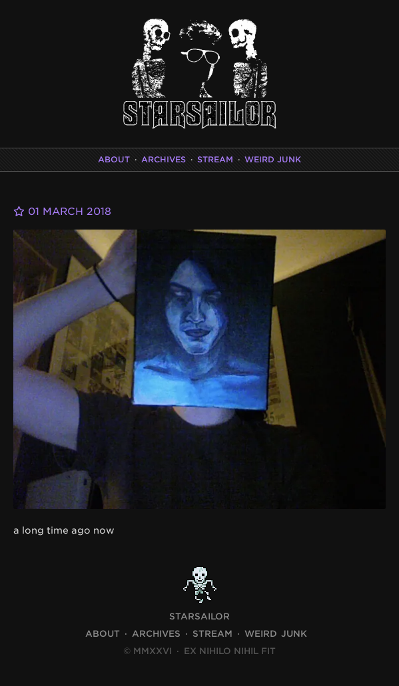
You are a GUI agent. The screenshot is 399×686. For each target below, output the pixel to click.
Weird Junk (272, 159)
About (114, 159)
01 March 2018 (62, 212)
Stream (215, 159)
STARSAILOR (199, 616)
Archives (163, 159)
